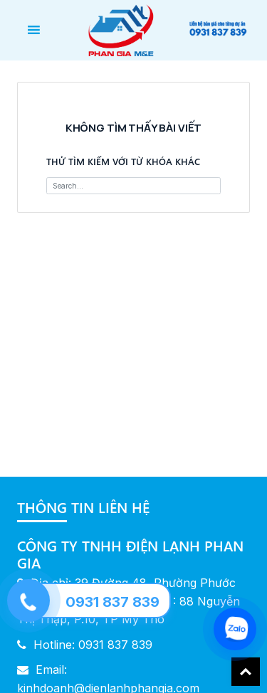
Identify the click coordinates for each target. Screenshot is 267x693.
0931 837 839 (112, 601)
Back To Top (245, 671)
